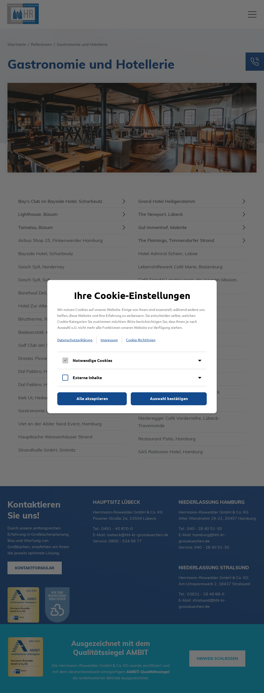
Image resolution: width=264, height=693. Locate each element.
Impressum (109, 340)
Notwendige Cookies (92, 360)
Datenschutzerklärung (74, 340)
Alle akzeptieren (92, 398)
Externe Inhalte (87, 377)
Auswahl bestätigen (169, 398)
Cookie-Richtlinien (140, 340)
